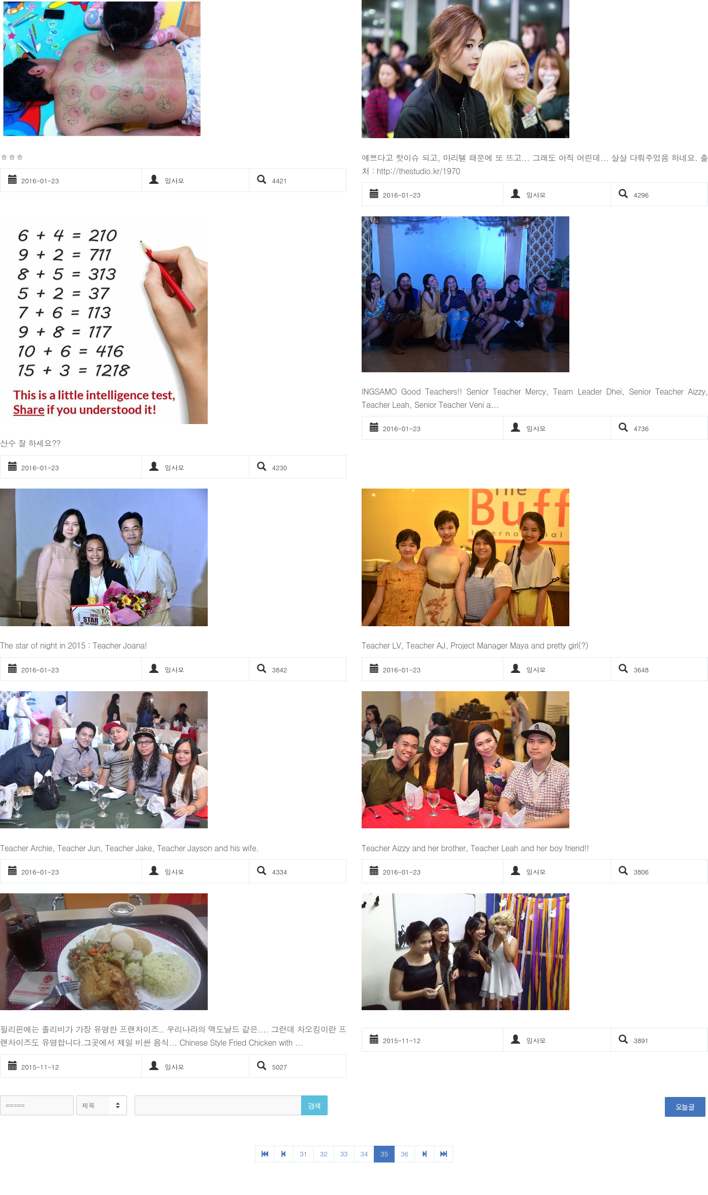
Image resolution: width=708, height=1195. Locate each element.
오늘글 (685, 1107)
